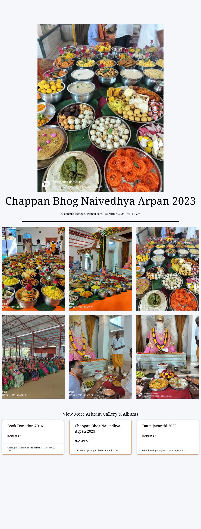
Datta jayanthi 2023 (159, 426)
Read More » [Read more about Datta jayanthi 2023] (149, 435)
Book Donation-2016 (25, 426)
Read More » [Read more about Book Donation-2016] (14, 435)
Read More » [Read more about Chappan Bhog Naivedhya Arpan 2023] (81, 441)
